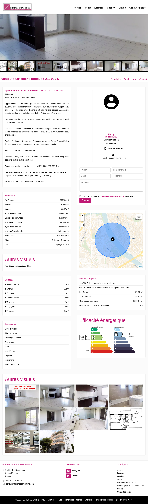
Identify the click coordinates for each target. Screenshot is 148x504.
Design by (124, 500)
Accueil (17, 7)
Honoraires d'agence (73, 500)
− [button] (82, 219)
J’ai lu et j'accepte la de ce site (107, 196)
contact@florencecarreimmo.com (20, 484)
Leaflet (140, 266)
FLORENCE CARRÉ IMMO (17, 464)
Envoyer (85, 200)
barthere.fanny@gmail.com (114, 158)
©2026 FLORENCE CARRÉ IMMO (30, 500)
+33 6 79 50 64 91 (115, 148)
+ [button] (82, 216)
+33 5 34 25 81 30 (14, 481)
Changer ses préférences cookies (99, 500)
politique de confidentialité (112, 196)
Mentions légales (55, 500)
